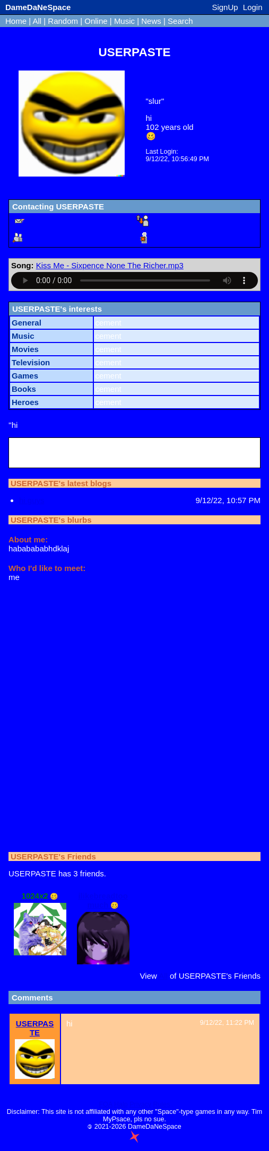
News (151, 20)
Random (63, 20)
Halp (121, 1104)
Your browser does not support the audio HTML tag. (134, 280)
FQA (105, 1104)
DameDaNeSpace (38, 7)
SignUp (225, 7)
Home (16, 20)
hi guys (32, 500)
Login (253, 7)
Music (124, 20)
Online (95, 20)
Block (169, 238)
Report (171, 221)
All (38, 20)
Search (180, 20)
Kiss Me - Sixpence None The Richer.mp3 (110, 265)
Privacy (140, 1104)
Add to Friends (57, 238)
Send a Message (61, 221)
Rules (161, 1104)
